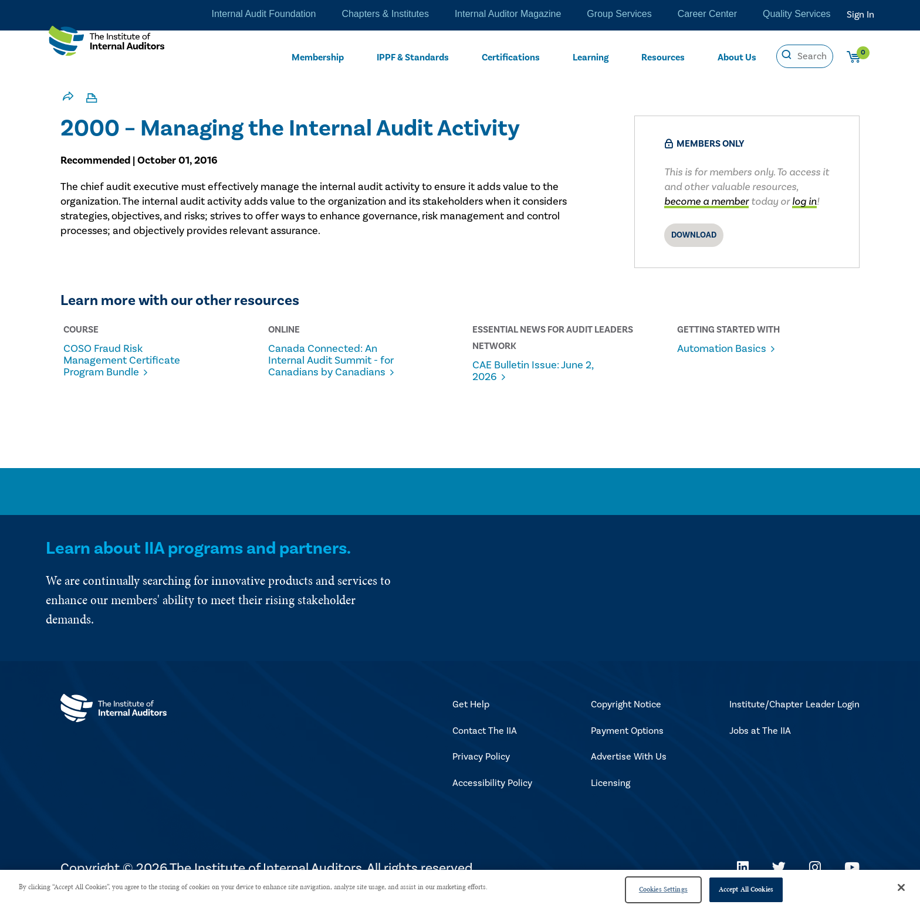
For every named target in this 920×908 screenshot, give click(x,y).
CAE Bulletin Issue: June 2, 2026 (539, 371)
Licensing (610, 791)
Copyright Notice (626, 712)
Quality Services (797, 15)
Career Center (707, 15)
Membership (317, 57)
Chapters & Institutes (382, 15)
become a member (706, 201)
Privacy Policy (481, 764)
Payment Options (627, 738)
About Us (737, 57)
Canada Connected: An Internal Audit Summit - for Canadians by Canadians (330, 366)
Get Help (470, 712)
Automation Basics (726, 349)
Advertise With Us (629, 764)
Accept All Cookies (746, 889)
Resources (664, 57)
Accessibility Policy (492, 791)
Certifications (512, 57)
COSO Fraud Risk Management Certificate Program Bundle (128, 360)
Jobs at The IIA (760, 738)
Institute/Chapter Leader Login (794, 712)
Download (693, 235)
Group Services (619, 15)
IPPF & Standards (413, 57)
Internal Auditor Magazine (507, 15)
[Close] (901, 887)
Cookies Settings (663, 889)
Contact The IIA (484, 738)
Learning (591, 57)
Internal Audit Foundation (258, 15)
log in (804, 201)
